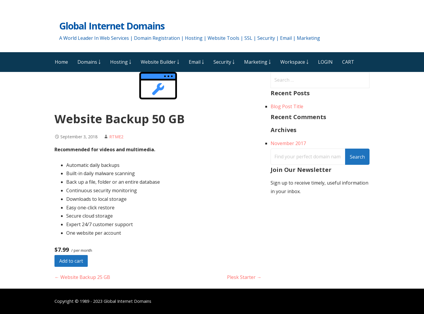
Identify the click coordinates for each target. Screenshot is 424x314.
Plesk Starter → (244, 277)
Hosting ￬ (120, 62)
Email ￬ (196, 62)
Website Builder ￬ (160, 62)
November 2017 (288, 143)
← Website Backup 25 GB (82, 277)
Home (61, 62)
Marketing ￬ (257, 62)
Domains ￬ (89, 62)
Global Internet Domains (112, 25)
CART (348, 62)
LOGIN (325, 62)
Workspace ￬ (294, 62)
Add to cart (71, 261)
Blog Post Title (287, 106)
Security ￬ (224, 62)
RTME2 (116, 136)
